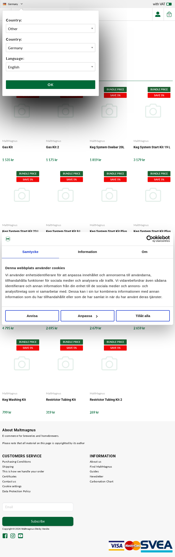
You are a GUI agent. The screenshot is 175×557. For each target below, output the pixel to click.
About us (95, 461)
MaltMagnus (9, 141)
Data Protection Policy (16, 491)
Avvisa (32, 316)
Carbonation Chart (101, 481)
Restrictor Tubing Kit (61, 399)
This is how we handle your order (23, 471)
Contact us (9, 481)
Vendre (45, 529)
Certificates (9, 476)
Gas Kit (7, 147)
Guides (94, 471)
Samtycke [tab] (30, 252)
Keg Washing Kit (14, 399)
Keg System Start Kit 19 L (152, 147)
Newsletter (96, 476)
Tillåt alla (143, 316)
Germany (13, 4)
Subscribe (38, 521)
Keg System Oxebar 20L (107, 147)
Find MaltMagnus (101, 466)
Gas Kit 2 (52, 147)
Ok (51, 84)
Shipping (7, 466)
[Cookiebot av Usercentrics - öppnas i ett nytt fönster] (150, 238)
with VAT (162, 5)
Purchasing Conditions (16, 461)
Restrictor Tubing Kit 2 (106, 399)
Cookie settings (12, 486)
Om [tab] (144, 252)
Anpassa (88, 316)
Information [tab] (87, 252)
